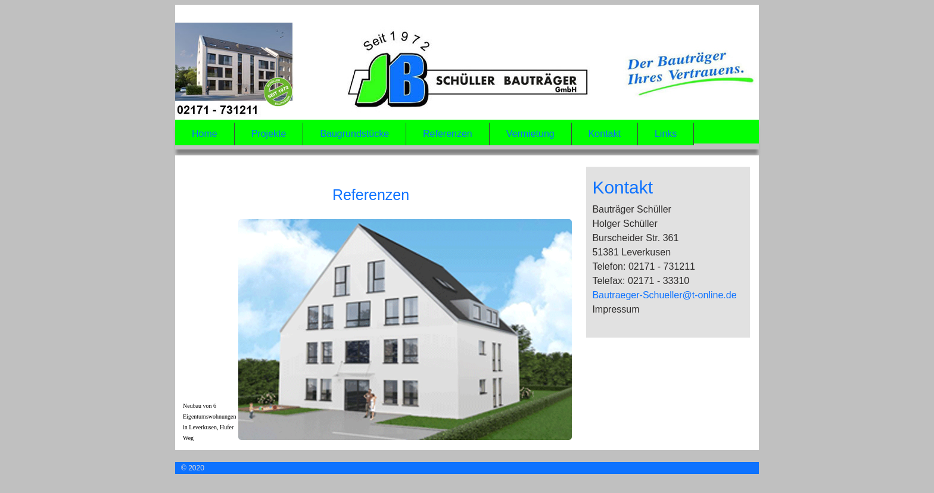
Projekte (269, 134)
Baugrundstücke (354, 134)
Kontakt (605, 134)
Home (204, 134)
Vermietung (530, 134)
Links (666, 134)
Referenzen (447, 134)
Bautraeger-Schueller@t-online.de (664, 295)
